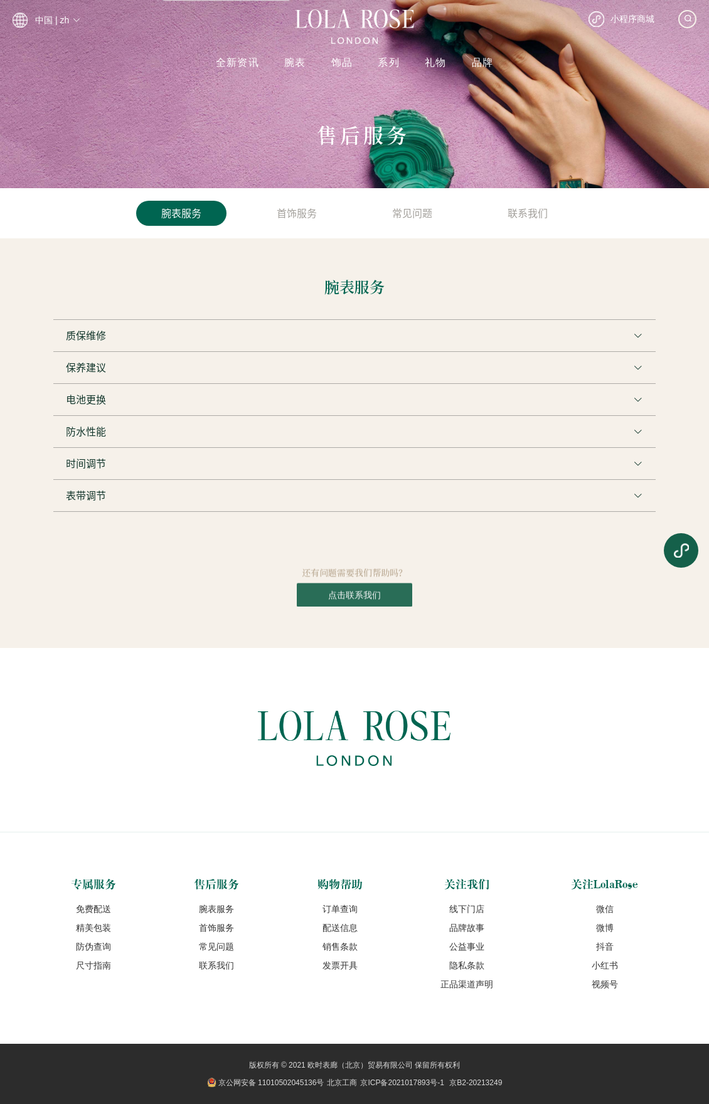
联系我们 (216, 965)
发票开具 (340, 965)
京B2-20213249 (475, 1082)
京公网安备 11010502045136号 (271, 1082)
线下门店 (466, 909)
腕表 (295, 62)
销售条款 (340, 947)
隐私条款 (466, 965)
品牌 (483, 62)
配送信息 (340, 928)
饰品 (342, 62)
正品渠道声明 (466, 984)
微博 (605, 928)
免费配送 (93, 909)
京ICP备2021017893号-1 (402, 1082)
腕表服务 (216, 909)
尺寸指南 (93, 965)
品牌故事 (466, 928)
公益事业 (466, 947)
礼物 (436, 62)
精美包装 (93, 928)
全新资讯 (237, 62)
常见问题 (216, 947)
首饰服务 (216, 928)
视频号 (605, 984)
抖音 (605, 947)
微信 (605, 909)
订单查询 (340, 909)
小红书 (605, 965)
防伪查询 (93, 947)
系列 (389, 62)
